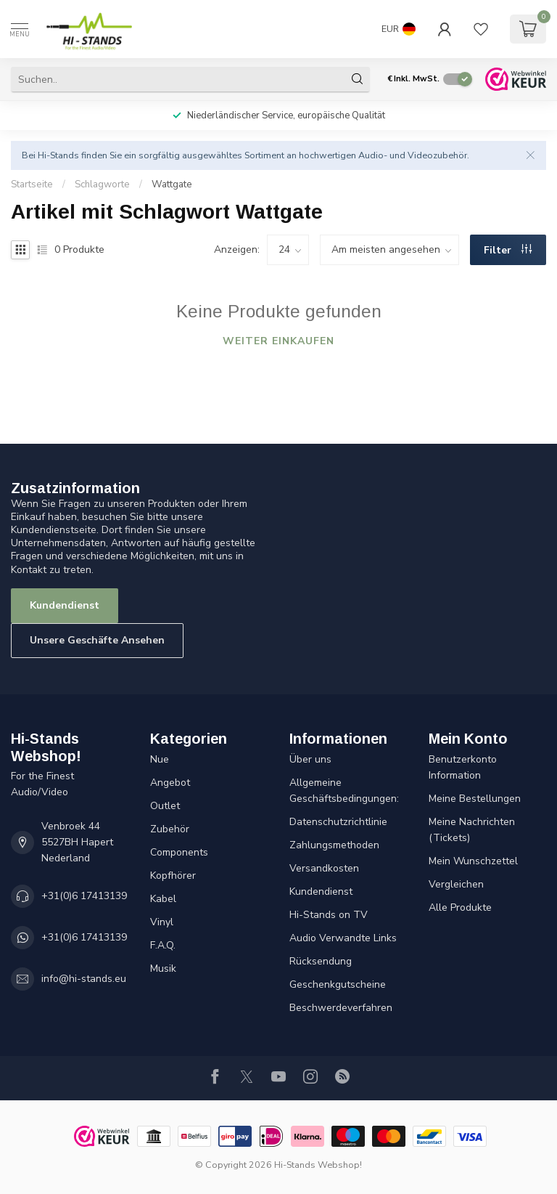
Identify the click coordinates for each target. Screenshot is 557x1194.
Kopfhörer (173, 875)
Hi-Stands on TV (328, 915)
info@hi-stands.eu (83, 979)
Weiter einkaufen (278, 341)
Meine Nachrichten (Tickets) (472, 830)
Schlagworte (102, 184)
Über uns (310, 759)
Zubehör (169, 829)
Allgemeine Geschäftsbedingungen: (344, 790)
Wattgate (172, 184)
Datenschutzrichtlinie (338, 822)
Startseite (32, 184)
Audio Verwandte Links (343, 938)
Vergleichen (456, 884)
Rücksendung (320, 961)
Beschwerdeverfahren (340, 1008)
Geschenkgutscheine (337, 984)
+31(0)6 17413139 (84, 896)
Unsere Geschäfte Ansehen (97, 640)
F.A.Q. (163, 945)
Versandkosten (324, 868)
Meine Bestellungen (475, 798)
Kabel (163, 899)
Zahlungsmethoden (334, 845)
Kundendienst (64, 605)
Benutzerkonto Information (463, 767)
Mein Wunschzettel (473, 861)
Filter (508, 250)
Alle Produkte (460, 907)
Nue (159, 759)
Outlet (165, 806)
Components (179, 852)
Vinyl (161, 922)
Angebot (170, 782)
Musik (163, 968)
